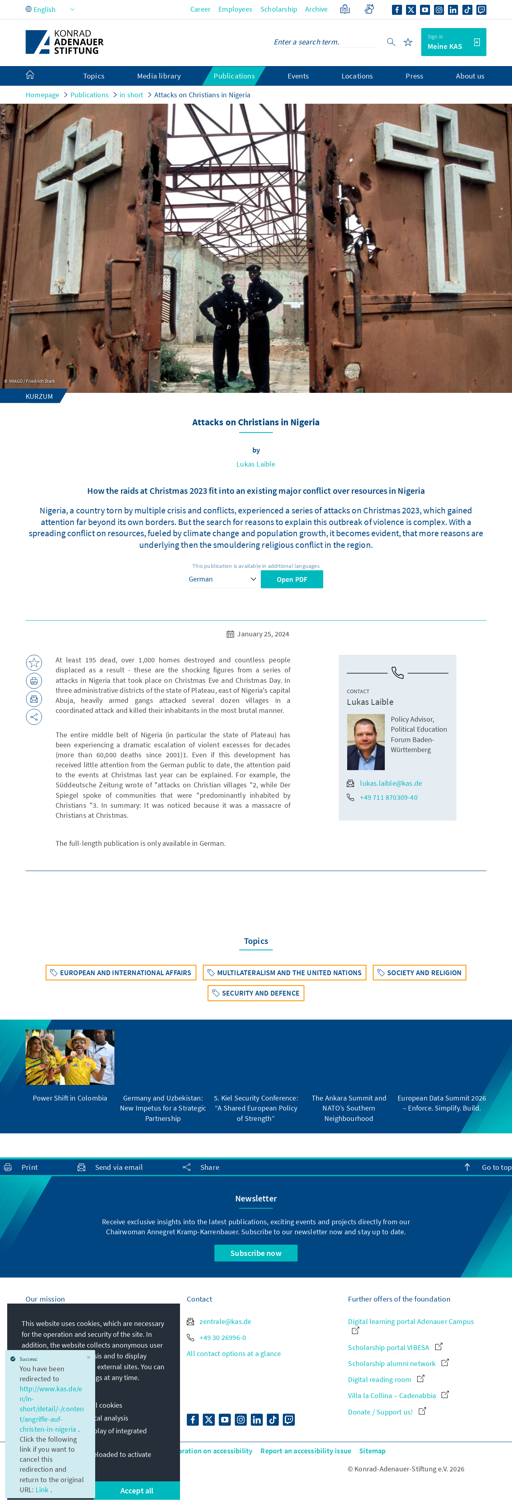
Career (200, 9)
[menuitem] (38, 76)
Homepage (43, 94)
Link (43, 1489)
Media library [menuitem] (159, 75)
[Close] (89, 1357)
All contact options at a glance (234, 1353)
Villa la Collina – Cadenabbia (398, 1395)
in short (132, 94)
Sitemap (372, 1450)
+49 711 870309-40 (382, 797)
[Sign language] (369, 9)
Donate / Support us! (387, 1411)
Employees (235, 9)
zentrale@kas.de (219, 1321)
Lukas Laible (255, 464)
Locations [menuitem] (357, 75)
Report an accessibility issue (305, 1450)
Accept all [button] (137, 1490)
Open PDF (292, 579)
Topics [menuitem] (93, 75)
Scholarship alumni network (398, 1363)
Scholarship (278, 9)
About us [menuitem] (470, 75)
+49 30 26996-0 (216, 1337)
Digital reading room (386, 1379)
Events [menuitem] (298, 75)
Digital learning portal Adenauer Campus (411, 1325)
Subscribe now (256, 1253)
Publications (89, 94)
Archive (316, 9)
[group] (70, 1066)
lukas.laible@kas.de (384, 783)
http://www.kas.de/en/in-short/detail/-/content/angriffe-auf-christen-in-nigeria (52, 1409)
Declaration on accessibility (209, 1450)
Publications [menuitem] (234, 75)
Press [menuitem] (414, 75)
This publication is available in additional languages (256, 565)
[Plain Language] (345, 9)
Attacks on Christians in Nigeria (202, 94)
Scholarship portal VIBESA (395, 1347)
